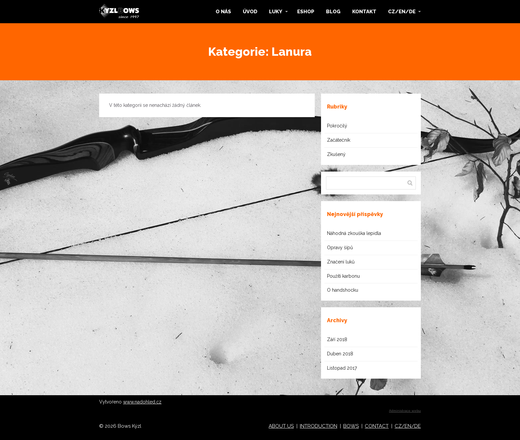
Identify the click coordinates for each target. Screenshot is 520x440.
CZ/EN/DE (402, 12)
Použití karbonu (343, 276)
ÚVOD (250, 12)
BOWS (351, 426)
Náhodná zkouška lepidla (354, 233)
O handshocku (342, 290)
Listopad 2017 (342, 368)
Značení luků (341, 261)
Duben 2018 (340, 353)
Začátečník (338, 140)
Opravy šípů (340, 247)
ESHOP (305, 12)
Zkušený (336, 154)
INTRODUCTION (318, 426)
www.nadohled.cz (142, 401)
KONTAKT (364, 12)
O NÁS (223, 12)
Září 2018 (337, 339)
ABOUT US (281, 426)
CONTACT (377, 426)
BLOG (333, 12)
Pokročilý (337, 125)
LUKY (275, 12)
